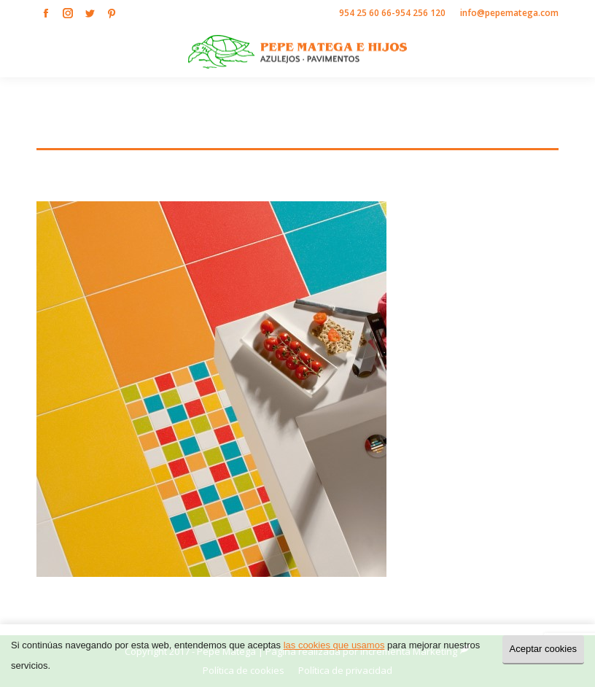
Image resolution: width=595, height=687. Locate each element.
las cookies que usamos (334, 645)
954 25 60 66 (365, 13)
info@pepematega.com (509, 13)
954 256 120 (420, 13)
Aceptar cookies (544, 648)
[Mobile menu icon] (571, 52)
